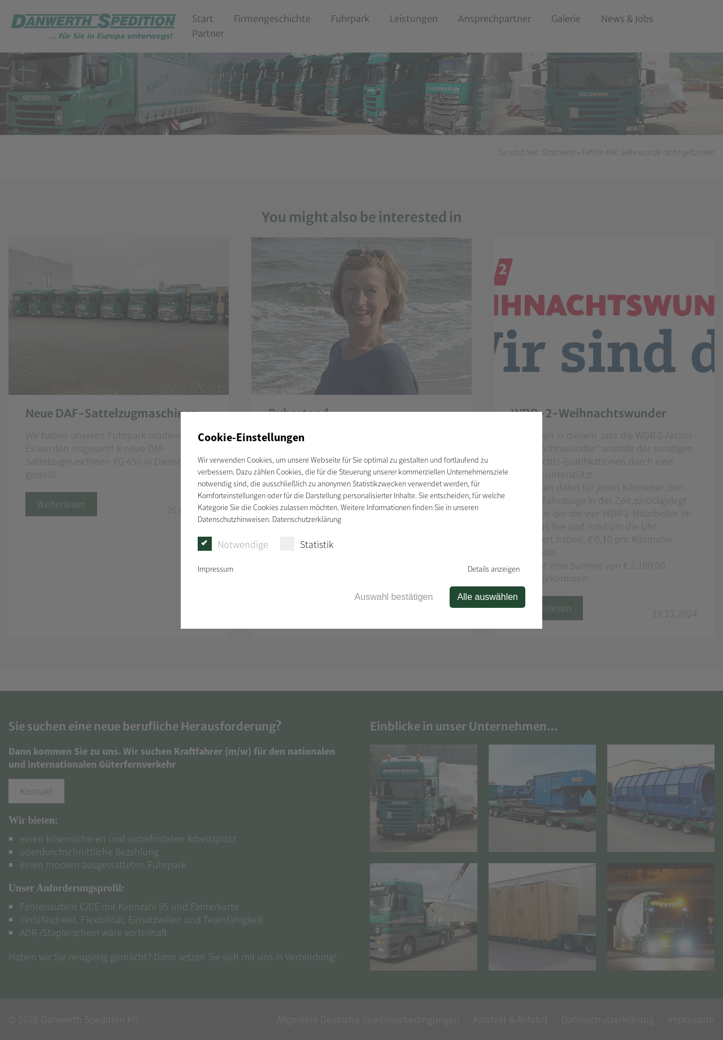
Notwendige (233, 544)
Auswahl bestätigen (394, 597)
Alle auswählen (487, 597)
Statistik (306, 544)
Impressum (215, 569)
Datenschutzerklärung (306, 519)
